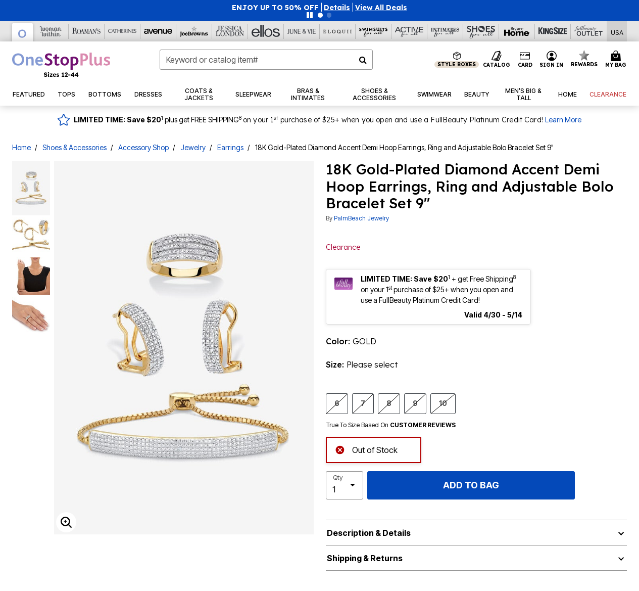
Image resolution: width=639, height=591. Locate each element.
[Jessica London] (230, 31)
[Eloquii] (338, 31)
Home (21, 147)
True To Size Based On (391, 425)
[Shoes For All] (481, 31)
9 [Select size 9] (415, 402)
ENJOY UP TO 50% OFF (275, 7)
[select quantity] (344, 485)
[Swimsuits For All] (373, 31)
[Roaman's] (87, 31)
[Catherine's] (122, 31)
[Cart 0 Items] (617, 59)
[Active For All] (409, 31)
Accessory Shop (143, 147)
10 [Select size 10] (443, 402)
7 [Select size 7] (363, 402)
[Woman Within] (51, 31)
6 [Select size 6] (336, 402)
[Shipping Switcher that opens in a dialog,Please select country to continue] (617, 31)
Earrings (230, 147)
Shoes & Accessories (74, 147)
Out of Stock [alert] (366, 449)
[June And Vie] (302, 31)
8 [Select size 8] (388, 402)
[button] (337, 7)
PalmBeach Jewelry (361, 218)
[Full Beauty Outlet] (589, 31)
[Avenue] (158, 31)
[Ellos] (266, 31)
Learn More (563, 119)
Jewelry (193, 147)
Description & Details (369, 533)
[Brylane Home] (517, 31)
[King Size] (553, 31)
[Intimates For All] (445, 31)
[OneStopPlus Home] (61, 65)
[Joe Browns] (194, 31)
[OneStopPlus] (23, 32)
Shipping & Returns (365, 558)
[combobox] (266, 60)
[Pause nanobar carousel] (310, 15)
